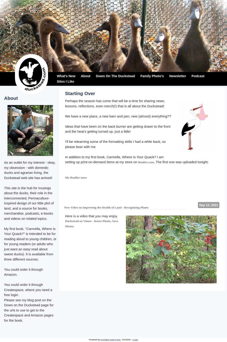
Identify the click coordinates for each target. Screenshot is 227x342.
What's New (66, 76)
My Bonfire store (76, 177)
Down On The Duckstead (115, 76)
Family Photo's (152, 76)
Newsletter (177, 76)
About (85, 76)
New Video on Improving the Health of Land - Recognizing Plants (106, 207)
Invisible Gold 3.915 (111, 340)
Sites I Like (65, 81)
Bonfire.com (146, 162)
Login (135, 340)
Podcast (197, 76)
